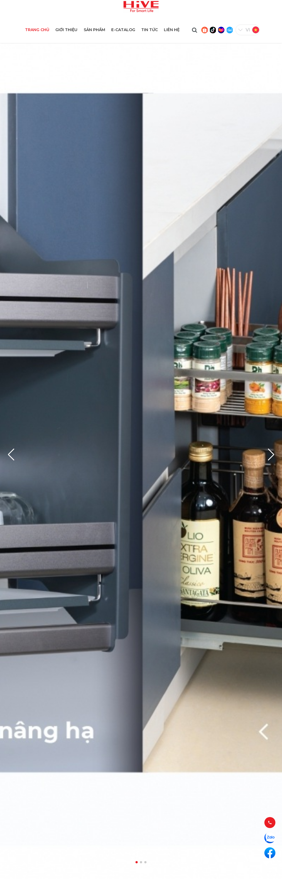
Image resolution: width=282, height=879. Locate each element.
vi (248, 29)
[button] (271, 454)
